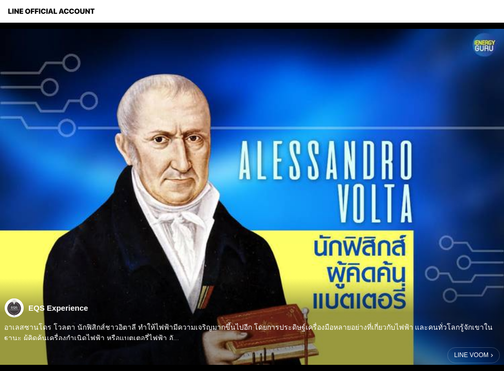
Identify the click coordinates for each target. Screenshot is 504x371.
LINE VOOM (471, 355)
